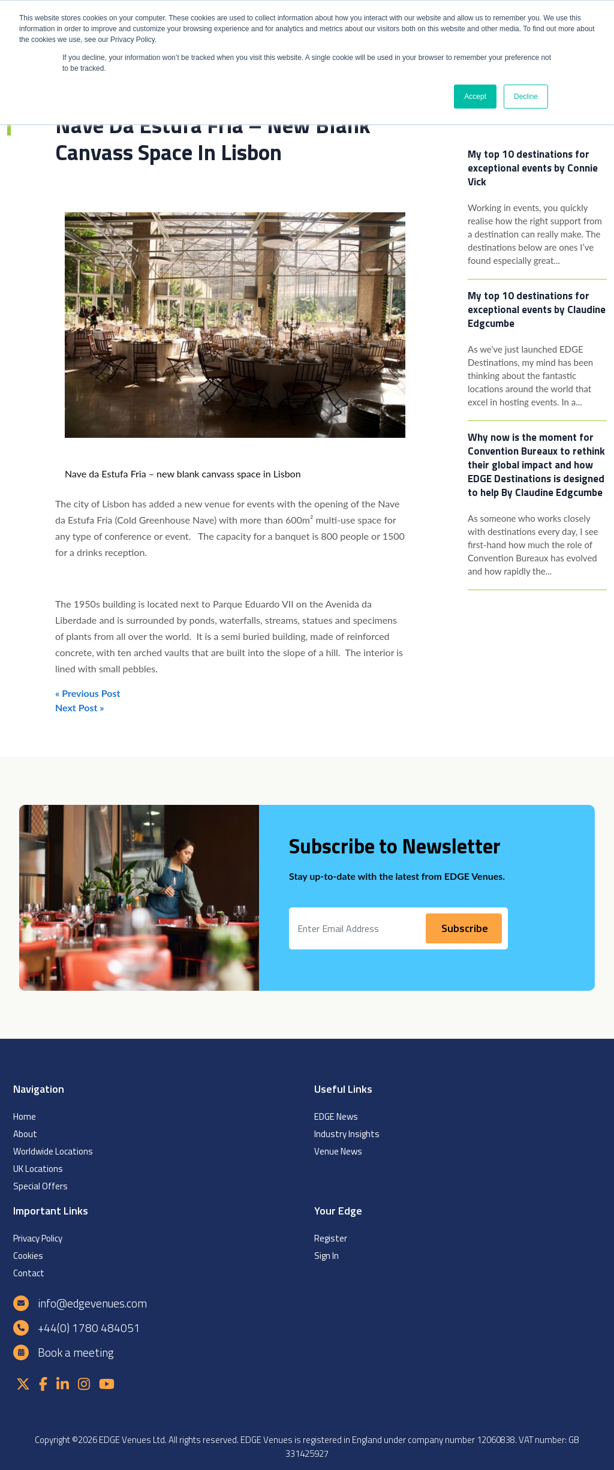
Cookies (28, 1255)
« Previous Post (87, 693)
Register (330, 1238)
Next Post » (79, 707)
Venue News (338, 1151)
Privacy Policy (37, 1238)
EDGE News (336, 1116)
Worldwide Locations (53, 1151)
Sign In (326, 1255)
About (25, 1134)
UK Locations (38, 1169)
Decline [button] (526, 96)
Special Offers (40, 1186)
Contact (28, 1273)
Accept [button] (475, 96)
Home (24, 1116)
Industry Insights (347, 1134)
